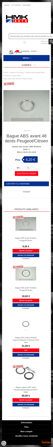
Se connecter (16, 5)
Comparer (26, 192)
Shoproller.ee (46, 442)
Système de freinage (17, 72)
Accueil (5, 72)
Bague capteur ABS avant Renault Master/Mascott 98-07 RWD (26, 389)
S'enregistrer (26, 5)
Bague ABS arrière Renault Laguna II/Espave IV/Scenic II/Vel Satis (26, 340)
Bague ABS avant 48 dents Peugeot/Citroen (17, 79)
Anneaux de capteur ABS (11, 75)
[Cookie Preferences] (3, 443)
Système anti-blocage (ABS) (35, 72)
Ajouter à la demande (18, 184)
